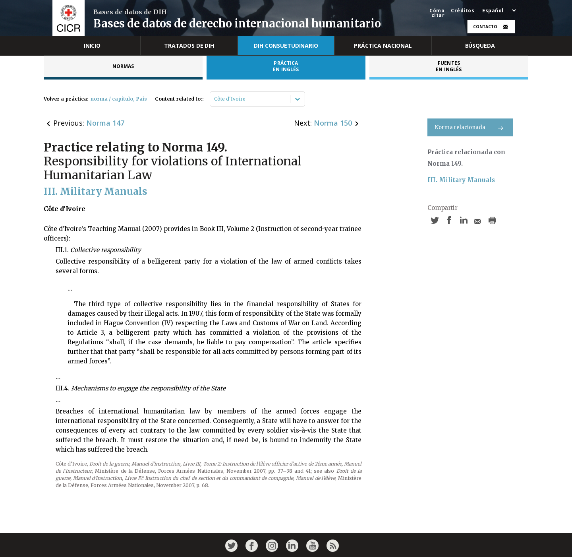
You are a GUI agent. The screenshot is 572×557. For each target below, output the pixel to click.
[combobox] (214, 99)
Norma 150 (333, 123)
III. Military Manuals (461, 180)
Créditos (462, 10)
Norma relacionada (470, 127)
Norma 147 (105, 123)
